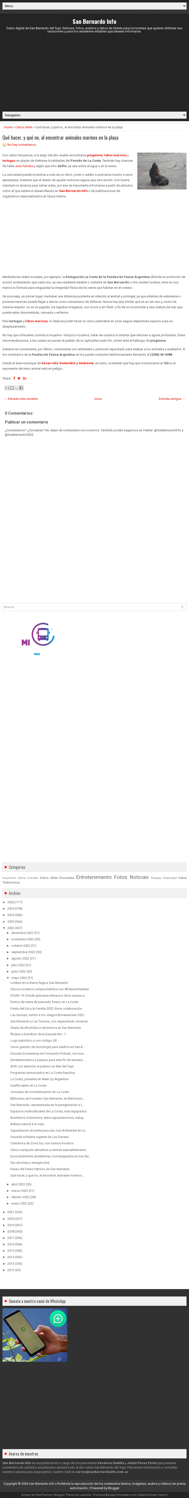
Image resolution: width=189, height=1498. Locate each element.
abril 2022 (18, 1184)
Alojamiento (9, 878)
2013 (10, 1263)
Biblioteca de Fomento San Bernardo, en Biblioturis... (47, 1098)
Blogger (113, 1488)
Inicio (98, 399)
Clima (22, 878)
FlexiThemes (43, 1495)
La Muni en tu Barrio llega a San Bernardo (39, 983)
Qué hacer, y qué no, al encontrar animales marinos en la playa (60, 137)
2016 (10, 1244)
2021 (10, 1212)
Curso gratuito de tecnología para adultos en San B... (47, 1047)
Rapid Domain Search (153, 1495)
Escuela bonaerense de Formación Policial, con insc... (48, 1053)
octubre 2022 (20, 945)
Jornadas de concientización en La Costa (39, 1092)
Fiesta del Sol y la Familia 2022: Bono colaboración (46, 1008)
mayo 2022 (19, 978)
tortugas (9, 160)
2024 (10, 915)
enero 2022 (19, 1203)
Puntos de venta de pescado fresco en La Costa (44, 1002)
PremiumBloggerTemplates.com (115, 1495)
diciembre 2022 (22, 933)
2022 (10, 928)
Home (8, 127)
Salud (182, 878)
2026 (10, 902)
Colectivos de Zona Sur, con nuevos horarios (42, 1143)
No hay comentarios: (22, 144)
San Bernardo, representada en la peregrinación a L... (47, 1105)
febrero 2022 (20, 1197)
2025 (10, 908)
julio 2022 (18, 965)
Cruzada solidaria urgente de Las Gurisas (39, 1137)
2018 (10, 1231)
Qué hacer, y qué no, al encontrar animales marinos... (47, 1175)
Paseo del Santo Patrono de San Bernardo (40, 1169)
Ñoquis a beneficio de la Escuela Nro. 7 (38, 1034)
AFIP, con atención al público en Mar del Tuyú (42, 1066)
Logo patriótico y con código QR (33, 1040)
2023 (10, 921)
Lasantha (85, 1495)
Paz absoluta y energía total (29, 1162)
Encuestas (67, 878)
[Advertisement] (94, 72)
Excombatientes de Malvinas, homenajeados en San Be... (50, 1156)
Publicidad (170, 878)
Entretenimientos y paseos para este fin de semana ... (48, 1060)
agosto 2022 (20, 958)
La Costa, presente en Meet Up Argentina (39, 1079)
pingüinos (95, 155)
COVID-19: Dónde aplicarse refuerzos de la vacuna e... (48, 995)
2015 (10, 1250)
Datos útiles (24, 127)
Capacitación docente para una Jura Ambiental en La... (48, 1130)
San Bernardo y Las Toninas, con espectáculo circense (49, 1021)
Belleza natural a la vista (27, 1124)
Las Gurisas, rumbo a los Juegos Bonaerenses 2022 (47, 1015)
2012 (10, 1270)
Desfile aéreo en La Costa (28, 1085)
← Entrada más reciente (21, 399)
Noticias (139, 877)
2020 (10, 1219)
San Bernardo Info (94, 21)
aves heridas (24, 166)
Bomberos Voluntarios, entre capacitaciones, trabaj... (47, 1118)
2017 (10, 1238)
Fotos (120, 877)
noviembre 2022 (22, 939)
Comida (32, 878)
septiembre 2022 (23, 952)
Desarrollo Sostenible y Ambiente (68, 363)
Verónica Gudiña (110, 1463)
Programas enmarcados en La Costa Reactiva (42, 1073)
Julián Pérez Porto (142, 1463)
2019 (10, 1225)
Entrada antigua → (172, 399)
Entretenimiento (94, 877)
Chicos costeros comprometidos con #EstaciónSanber (49, 989)
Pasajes (156, 878)
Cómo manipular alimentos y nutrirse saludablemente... (49, 1150)
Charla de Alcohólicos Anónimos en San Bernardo (45, 1028)
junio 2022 (18, 971)
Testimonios (11, 882)
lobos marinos (115, 155)
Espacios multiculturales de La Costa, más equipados (48, 1111)
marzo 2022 (19, 1191)
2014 (10, 1257)
